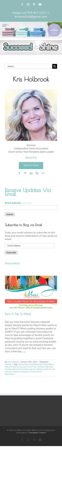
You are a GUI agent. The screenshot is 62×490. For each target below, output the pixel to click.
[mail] (43, 173)
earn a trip (43, 364)
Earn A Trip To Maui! (18, 314)
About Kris (31, 157)
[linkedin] (31, 173)
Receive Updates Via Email (28, 192)
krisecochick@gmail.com (31, 16)
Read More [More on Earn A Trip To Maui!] (9, 374)
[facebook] (19, 173)
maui (51, 366)
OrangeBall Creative (37, 432)
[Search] (54, 66)
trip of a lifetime (36, 369)
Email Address (18, 202)
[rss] (37, 173)
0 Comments (36, 371)
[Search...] (28, 66)
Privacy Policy (12, 263)
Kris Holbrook (13, 361)
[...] (23, 351)
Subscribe (11, 252)
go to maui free (29, 366)
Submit (9, 214)
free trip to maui (15, 366)
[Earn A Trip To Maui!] (31, 292)
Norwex (8, 364)
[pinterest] (25, 173)
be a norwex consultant (28, 364)
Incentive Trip (42, 366)
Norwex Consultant (20, 369)
